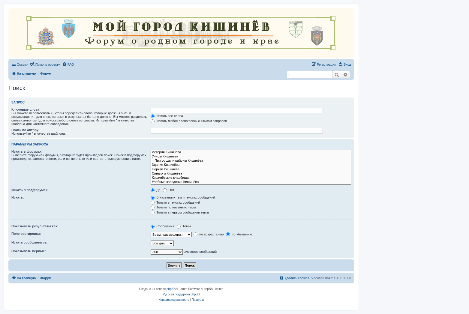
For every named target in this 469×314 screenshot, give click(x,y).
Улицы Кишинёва (250, 156)
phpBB (171, 289)
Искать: (17, 197)
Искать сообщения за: (29, 242)
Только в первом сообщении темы (180, 212)
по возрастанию (209, 234)
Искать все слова (167, 116)
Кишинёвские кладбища (250, 178)
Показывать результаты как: (34, 226)
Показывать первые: (28, 251)
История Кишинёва (250, 152)
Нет (168, 190)
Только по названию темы (173, 207)
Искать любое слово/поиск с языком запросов (189, 121)
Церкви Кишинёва (250, 169)
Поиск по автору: (25, 130)
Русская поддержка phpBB (181, 294)
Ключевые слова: (26, 109)
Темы (184, 226)
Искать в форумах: (26, 151)
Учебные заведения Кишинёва (250, 182)
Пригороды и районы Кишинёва (250, 161)
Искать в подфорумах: (30, 190)
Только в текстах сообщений (175, 202)
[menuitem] (45, 64)
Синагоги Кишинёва (250, 174)
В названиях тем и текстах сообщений (183, 197)
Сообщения (162, 226)
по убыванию (239, 234)
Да (156, 190)
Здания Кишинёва (250, 165)
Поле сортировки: (26, 233)
